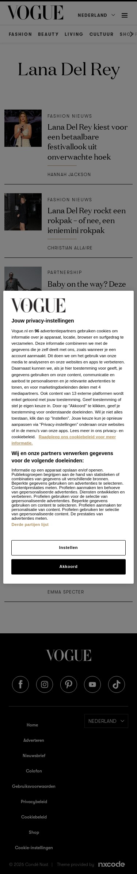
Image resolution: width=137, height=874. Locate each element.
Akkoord (68, 566)
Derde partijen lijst (30, 524)
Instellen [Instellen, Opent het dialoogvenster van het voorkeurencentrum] (68, 547)
